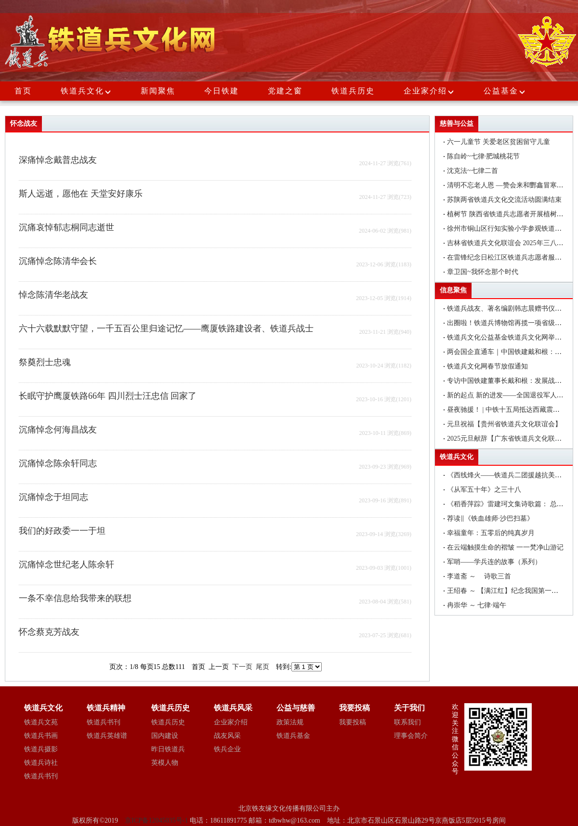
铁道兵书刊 (41, 776)
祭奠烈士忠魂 (45, 362)
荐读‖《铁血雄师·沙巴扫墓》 (490, 518)
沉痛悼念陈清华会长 (58, 261)
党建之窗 (285, 91)
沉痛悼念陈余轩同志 (58, 463)
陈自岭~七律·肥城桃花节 (483, 156)
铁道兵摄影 (41, 749)
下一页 (242, 666)
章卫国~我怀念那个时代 (482, 271)
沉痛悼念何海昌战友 (58, 429)
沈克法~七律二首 (472, 170)
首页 (23, 91)
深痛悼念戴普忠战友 (58, 160)
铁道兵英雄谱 (107, 735)
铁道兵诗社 (41, 762)
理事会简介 (411, 735)
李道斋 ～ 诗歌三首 (479, 576)
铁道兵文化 (82, 91)
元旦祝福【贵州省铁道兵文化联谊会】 (504, 424)
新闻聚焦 (158, 91)
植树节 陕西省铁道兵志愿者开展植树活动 (508, 214)
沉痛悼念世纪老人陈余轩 (66, 564)
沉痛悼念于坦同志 (53, 497)
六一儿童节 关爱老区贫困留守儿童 (498, 141)
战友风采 (227, 735)
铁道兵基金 (293, 735)
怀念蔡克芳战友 (49, 632)
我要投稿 (352, 722)
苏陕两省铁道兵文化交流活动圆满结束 (504, 199)
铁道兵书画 (41, 735)
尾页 (262, 666)
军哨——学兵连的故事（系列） (494, 561)
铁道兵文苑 (41, 722)
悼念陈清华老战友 (53, 295)
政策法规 (289, 722)
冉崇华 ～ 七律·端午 (476, 605)
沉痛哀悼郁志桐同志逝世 (66, 227)
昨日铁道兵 (168, 749)
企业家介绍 (429, 91)
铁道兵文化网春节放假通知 (487, 366)
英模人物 (164, 762)
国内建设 (164, 735)
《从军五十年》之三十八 (484, 489)
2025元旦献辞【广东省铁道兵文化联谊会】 (511, 438)
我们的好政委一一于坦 (62, 531)
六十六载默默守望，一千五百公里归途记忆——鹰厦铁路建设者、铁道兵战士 (166, 328)
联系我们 (407, 722)
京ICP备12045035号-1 (157, 820)
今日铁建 (221, 91)
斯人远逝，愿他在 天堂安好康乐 (81, 193)
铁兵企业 (227, 749)
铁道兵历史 (353, 91)
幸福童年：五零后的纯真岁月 (491, 533)
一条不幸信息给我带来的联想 (75, 598)
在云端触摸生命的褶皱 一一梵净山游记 (505, 547)
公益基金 (505, 91)
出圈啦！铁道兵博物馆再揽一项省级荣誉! (509, 323)
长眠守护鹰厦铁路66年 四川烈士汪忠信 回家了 (108, 396)
